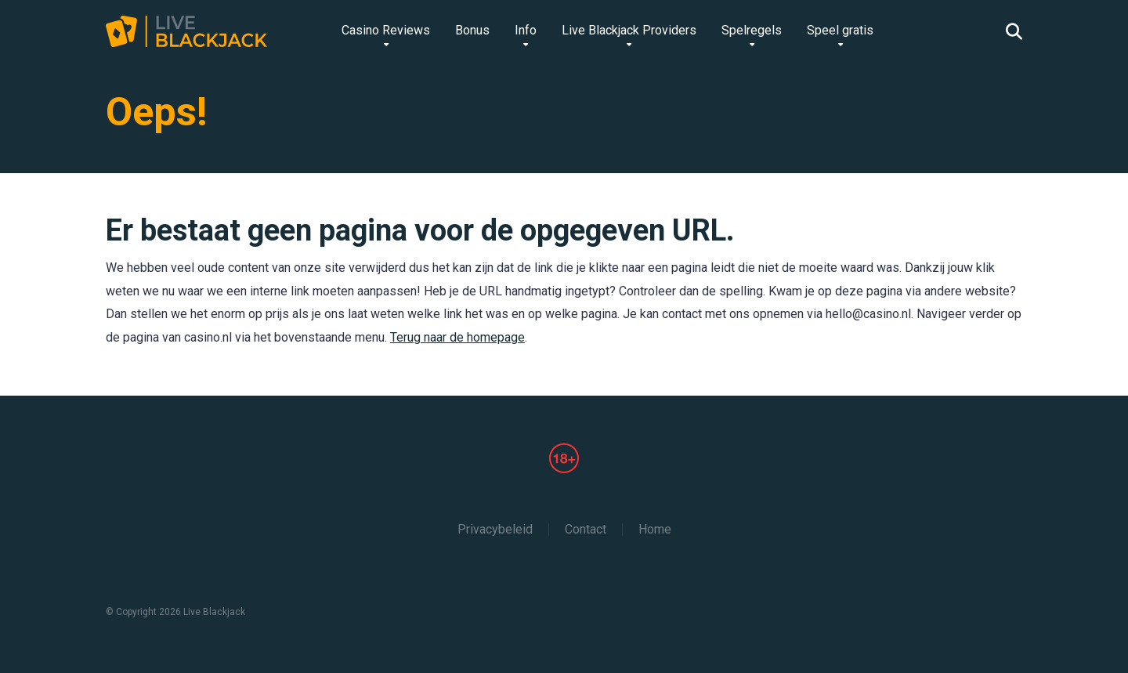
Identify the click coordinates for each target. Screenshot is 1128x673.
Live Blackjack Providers (629, 30)
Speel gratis (840, 30)
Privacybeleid (495, 529)
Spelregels (751, 30)
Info (526, 30)
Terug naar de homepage (457, 337)
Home (654, 529)
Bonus (472, 30)
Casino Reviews (386, 30)
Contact (585, 529)
